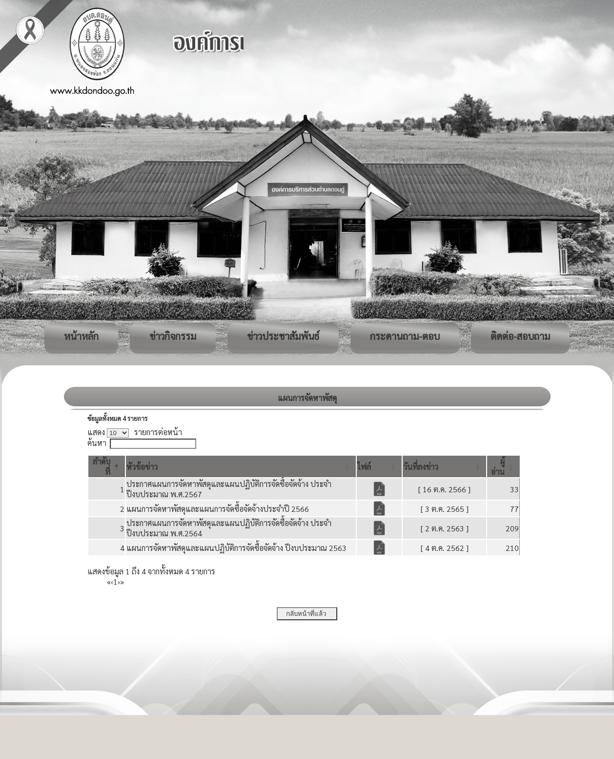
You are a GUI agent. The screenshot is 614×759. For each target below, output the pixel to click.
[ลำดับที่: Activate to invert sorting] (106, 466)
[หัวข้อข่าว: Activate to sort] (240, 466)
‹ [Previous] (112, 581)
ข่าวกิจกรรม (172, 336)
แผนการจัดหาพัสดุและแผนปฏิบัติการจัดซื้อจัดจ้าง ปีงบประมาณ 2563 (236, 548)
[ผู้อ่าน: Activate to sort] (503, 466)
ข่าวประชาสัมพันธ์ (283, 336)
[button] (142, 467)
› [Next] (119, 581)
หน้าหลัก (81, 336)
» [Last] (122, 581)
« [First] (109, 581)
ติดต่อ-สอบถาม (520, 336)
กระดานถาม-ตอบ (405, 336)
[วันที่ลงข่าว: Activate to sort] (444, 466)
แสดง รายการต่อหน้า (134, 432)
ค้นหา (96, 443)
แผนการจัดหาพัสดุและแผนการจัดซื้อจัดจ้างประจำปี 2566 (217, 509)
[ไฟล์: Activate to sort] (379, 466)
